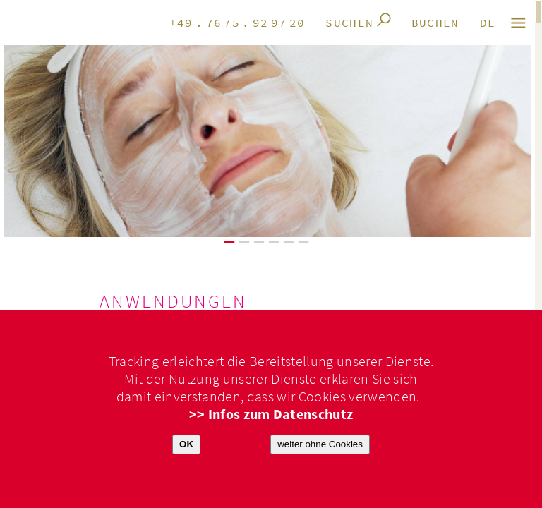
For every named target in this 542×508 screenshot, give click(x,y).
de (488, 24)
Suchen (349, 24)
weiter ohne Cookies (320, 444)
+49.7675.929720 (237, 24)
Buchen (435, 24)
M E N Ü (519, 23)
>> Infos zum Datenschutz (271, 414)
